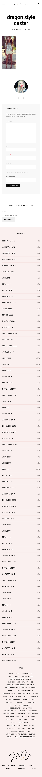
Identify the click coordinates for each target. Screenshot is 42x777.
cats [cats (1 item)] (26, 696)
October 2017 (8, 438)
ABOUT (22, 766)
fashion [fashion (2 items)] (9, 702)
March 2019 (7, 383)
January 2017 (8, 494)
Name (8, 146)
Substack (21, 769)
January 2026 (8, 247)
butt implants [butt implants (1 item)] (24, 693)
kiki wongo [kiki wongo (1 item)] (33, 714)
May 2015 (6, 605)
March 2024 (7, 297)
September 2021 (9, 334)
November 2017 (9, 432)
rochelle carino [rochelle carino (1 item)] (14, 725)
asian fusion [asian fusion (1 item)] (14, 676)
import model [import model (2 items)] (9, 714)
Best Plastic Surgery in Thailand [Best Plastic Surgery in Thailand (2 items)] (21, 685)
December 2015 (9, 562)
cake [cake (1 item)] (36, 693)
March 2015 (7, 617)
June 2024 (6, 278)
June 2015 (6, 599)
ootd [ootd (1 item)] (34, 719)
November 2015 (9, 568)
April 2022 (7, 309)
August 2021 (8, 340)
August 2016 (8, 519)
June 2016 (6, 531)
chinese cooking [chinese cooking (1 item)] (13, 699)
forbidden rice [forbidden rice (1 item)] (25, 705)
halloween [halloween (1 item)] (28, 708)
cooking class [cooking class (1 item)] (29, 699)
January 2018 (8, 420)
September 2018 (9, 395)
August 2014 (8, 654)
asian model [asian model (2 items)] (28, 676)
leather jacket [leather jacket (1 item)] (29, 717)
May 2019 (6, 371)
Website (8, 163)
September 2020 (9, 346)
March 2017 (7, 482)
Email (8, 155)
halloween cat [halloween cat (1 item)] (10, 711)
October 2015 (8, 574)
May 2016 (6, 537)
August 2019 (8, 352)
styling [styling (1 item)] (22, 728)
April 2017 (7, 475)
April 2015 (7, 611)
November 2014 (9, 642)
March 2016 (7, 549)
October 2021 (8, 327)
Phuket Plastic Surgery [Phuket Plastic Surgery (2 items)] (21, 722)
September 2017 (9, 445)
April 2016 (7, 543)
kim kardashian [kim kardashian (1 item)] (13, 717)
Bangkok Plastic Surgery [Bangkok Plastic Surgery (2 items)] (21, 679)
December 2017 (9, 426)
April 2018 (7, 414)
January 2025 (8, 253)
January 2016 (8, 556)
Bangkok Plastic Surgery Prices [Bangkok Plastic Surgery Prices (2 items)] (21, 682)
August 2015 (8, 586)
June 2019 (6, 364)
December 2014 (9, 636)
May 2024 (6, 284)
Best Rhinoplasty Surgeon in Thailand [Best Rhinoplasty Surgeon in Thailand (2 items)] (21, 688)
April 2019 (7, 377)
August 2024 (8, 272)
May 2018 (6, 408)
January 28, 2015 (17, 29)
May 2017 (6, 469)
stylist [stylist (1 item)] (32, 728)
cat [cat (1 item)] (5, 696)
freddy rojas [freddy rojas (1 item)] (15, 708)
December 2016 (9, 500)
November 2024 (9, 266)
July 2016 (6, 525)
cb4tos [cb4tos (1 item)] (35, 696)
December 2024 (9, 259)
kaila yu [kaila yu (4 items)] (22, 714)
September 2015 (9, 580)
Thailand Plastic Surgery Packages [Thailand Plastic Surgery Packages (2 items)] (22, 737)
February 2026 (9, 241)
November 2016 (9, 506)
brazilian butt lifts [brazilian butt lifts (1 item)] (25, 691)
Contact (34, 769)
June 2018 (6, 401)
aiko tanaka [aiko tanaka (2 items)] (14, 673)
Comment (9, 121)
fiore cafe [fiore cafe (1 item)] (32, 702)
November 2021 (9, 321)
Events (9, 769)
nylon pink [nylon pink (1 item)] (23, 719)
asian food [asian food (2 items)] (27, 673)
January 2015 (8, 630)
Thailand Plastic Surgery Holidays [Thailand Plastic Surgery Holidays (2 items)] (21, 734)
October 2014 (8, 648)
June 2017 (6, 463)
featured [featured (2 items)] (20, 702)
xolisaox (27, 29)
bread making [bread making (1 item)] (9, 693)
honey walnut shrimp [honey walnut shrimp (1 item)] (28, 711)
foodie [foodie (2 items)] (13, 705)
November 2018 (9, 389)
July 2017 (6, 457)
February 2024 (9, 303)
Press (31, 766)
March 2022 (7, 315)
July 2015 (6, 593)
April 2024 (7, 290)
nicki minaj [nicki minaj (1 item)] (10, 719)
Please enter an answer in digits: (17, 172)
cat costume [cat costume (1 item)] (16, 696)
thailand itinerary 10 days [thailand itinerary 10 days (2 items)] (21, 731)
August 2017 (8, 451)
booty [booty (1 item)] (11, 691)
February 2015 (9, 623)
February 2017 (9, 488)
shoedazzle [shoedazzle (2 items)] (29, 725)
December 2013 (9, 660)
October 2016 (8, 512)
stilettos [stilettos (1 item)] (11, 728)
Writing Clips (8, 766)
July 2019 (6, 358)
